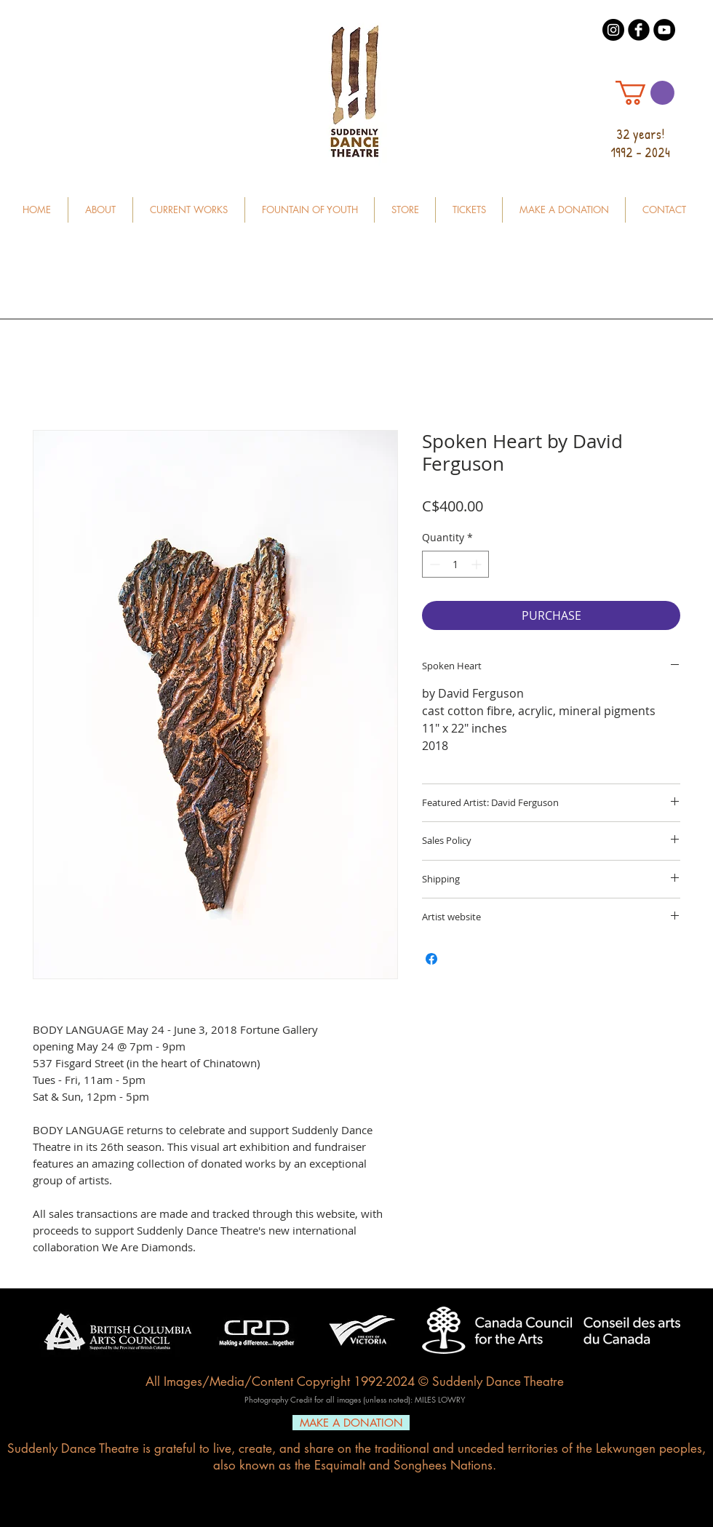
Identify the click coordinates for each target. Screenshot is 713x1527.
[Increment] (478, 564)
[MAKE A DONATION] (351, 1422)
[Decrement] (433, 564)
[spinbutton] (455, 564)
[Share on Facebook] (431, 959)
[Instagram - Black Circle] (613, 30)
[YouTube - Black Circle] (664, 30)
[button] (645, 93)
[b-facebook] (639, 30)
